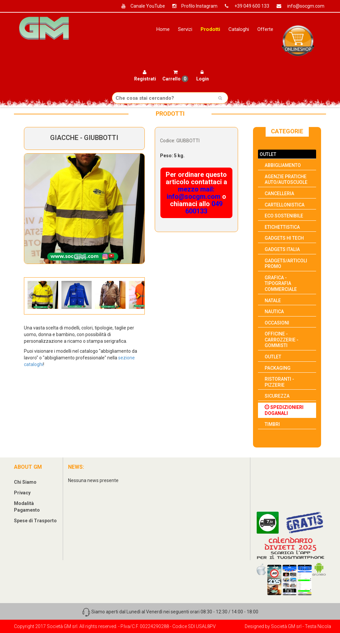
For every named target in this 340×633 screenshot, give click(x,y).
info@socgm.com (298, 6)
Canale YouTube (141, 6)
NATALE (273, 300)
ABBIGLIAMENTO (283, 165)
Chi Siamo (25, 482)
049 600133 (203, 207)
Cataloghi (238, 29)
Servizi (185, 29)
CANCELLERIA (279, 193)
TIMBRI (272, 424)
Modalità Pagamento (27, 507)
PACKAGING (278, 368)
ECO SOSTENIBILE (284, 215)
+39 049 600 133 (244, 6)
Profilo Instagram (192, 6)
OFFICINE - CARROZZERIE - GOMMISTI (281, 339)
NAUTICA (274, 311)
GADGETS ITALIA (282, 249)
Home (163, 29)
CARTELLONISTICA (284, 204)
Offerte (265, 29)
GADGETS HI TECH (284, 238)
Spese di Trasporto (35, 520)
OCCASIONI (277, 322)
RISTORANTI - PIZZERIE (279, 382)
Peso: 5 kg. (172, 155)
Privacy (22, 492)
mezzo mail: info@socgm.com (193, 192)
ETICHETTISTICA (282, 227)
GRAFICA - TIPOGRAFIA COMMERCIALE (281, 283)
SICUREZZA (277, 396)
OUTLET (268, 154)
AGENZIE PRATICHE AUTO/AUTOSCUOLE (286, 179)
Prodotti (210, 29)
